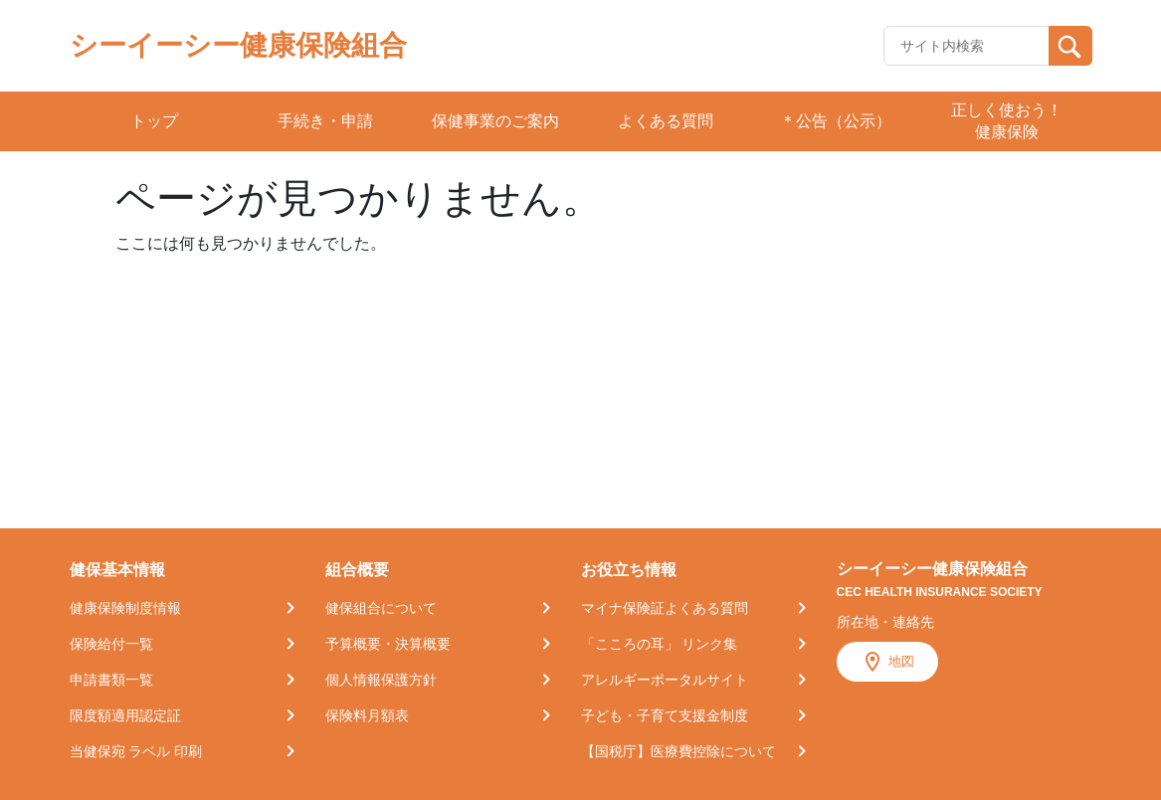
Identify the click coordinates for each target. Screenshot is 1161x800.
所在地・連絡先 (885, 622)
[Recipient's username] (966, 46)
